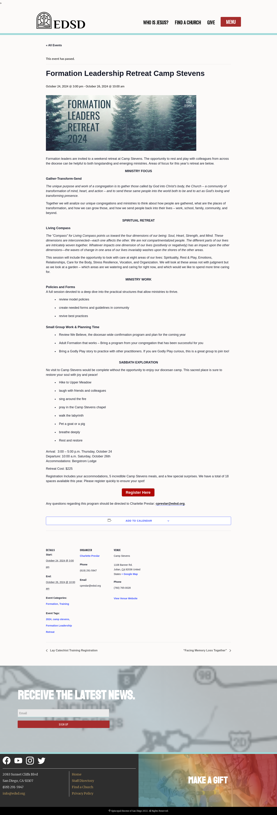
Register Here (138, 492)
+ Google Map (130, 574)
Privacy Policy (82, 793)
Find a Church (82, 787)
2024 (48, 619)
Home (76, 774)
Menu (231, 22)
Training (64, 603)
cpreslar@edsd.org (170, 503)
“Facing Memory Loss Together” (205, 650)
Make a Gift (208, 780)
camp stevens (61, 619)
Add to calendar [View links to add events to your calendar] (139, 520)
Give (211, 22)
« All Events (54, 45)
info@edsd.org (14, 793)
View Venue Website (125, 598)
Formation (52, 603)
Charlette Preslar (90, 555)
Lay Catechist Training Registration (73, 650)
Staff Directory (83, 781)
